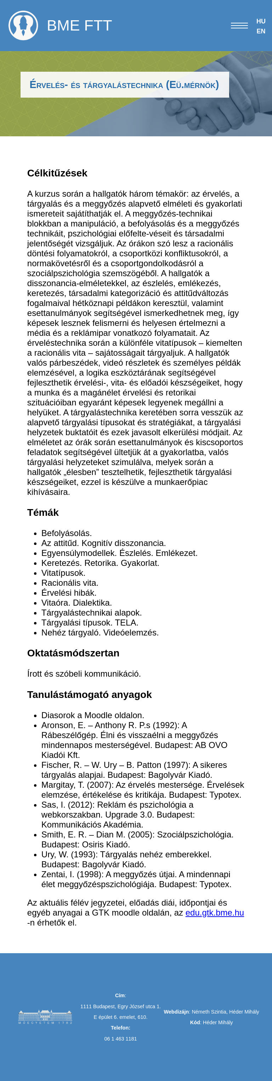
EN (260, 31)
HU (261, 21)
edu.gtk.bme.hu (215, 912)
